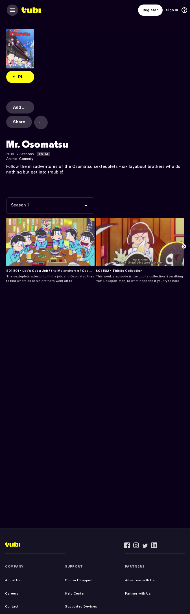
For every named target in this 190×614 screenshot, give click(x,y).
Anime (11, 159)
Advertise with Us (140, 580)
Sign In (172, 10)
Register (150, 10)
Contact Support (79, 580)
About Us (13, 580)
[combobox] (50, 205)
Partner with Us (138, 593)
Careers (12, 593)
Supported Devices (81, 606)
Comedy (26, 159)
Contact (12, 606)
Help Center (75, 593)
